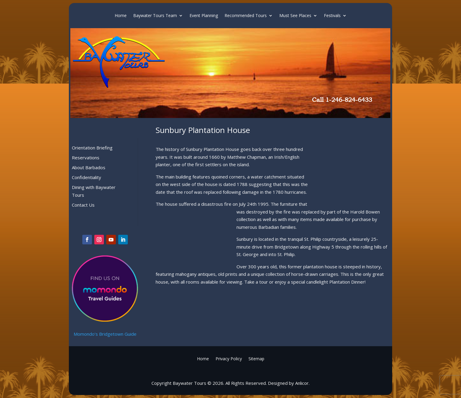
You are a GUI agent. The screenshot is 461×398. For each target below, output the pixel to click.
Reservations (85, 158)
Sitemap (256, 358)
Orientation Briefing (92, 148)
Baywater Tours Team (155, 15)
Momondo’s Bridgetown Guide (105, 334)
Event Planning (203, 15)
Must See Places (295, 15)
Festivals (332, 15)
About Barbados (88, 167)
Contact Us (83, 205)
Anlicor (302, 383)
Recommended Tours (246, 15)
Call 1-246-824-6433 (342, 99)
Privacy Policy (229, 358)
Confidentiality (86, 177)
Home (121, 15)
